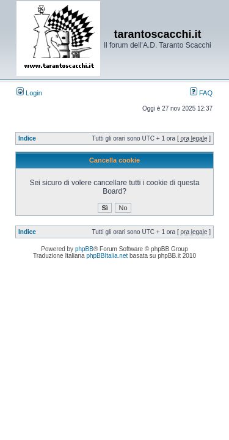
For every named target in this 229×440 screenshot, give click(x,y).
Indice (27, 138)
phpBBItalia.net (107, 255)
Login (29, 93)
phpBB (84, 249)
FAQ (201, 93)
